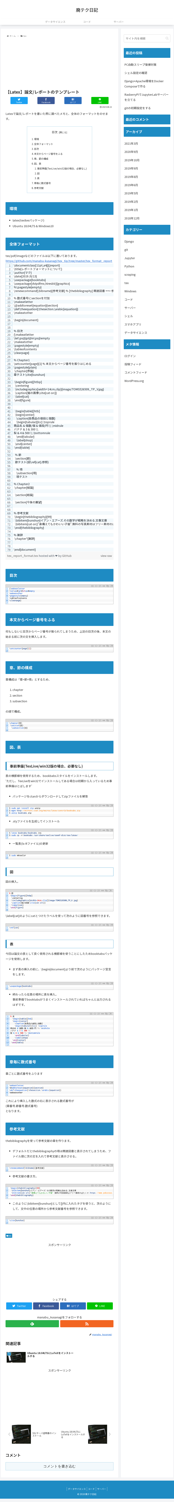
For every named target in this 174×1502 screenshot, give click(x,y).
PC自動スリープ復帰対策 (140, 64)
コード (128, 299)
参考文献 (38, 190)
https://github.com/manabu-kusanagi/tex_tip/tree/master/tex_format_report (59, 263)
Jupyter (129, 258)
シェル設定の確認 (135, 73)
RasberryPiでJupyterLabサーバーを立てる (146, 97)
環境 (35, 139)
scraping (130, 274)
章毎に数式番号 (42, 185)
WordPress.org (134, 381)
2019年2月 (131, 201)
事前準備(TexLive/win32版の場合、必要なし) (62, 170)
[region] (59, 410)
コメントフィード (135, 372)
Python (129, 266)
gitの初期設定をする (137, 108)
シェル (128, 316)
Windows (130, 291)
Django (129, 241)
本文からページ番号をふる (48, 155)
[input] (147, 38)
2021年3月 (131, 143)
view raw (106, 558)
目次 (55, 132)
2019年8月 (131, 177)
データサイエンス (135, 332)
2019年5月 (131, 193)
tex (8, 1238)
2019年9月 (131, 168)
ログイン (130, 356)
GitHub (67, 558)
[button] (167, 38)
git (126, 249)
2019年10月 (132, 160)
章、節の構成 (40, 160)
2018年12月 (132, 218)
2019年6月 (131, 185)
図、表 (37, 165)
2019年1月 (131, 210)
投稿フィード (133, 364)
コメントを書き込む (59, 1470)
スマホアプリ (132, 324)
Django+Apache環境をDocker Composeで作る (144, 83)
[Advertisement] (59, 62)
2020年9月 (131, 152)
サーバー (130, 308)
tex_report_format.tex (23, 558)
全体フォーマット (43, 144)
